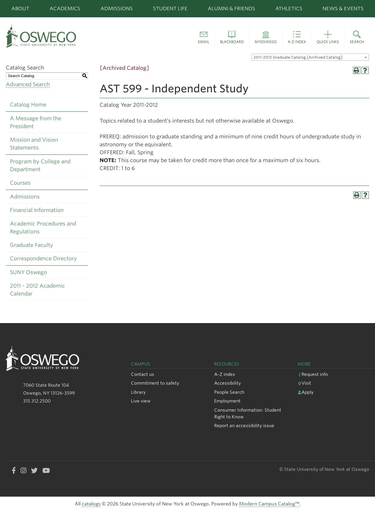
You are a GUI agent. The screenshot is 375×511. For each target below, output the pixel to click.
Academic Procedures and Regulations (43, 227)
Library (138, 392)
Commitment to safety (155, 383)
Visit (304, 383)
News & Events (343, 8)
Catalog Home (28, 104)
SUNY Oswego (28, 272)
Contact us (142, 374)
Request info (313, 374)
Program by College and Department (40, 165)
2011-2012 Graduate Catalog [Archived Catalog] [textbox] (297, 57)
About (20, 8)
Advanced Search (28, 84)
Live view (141, 401)
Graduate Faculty (31, 245)
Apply (305, 392)
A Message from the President (35, 122)
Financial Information (37, 210)
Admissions (116, 8)
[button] (203, 38)
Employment (227, 401)
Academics (65, 8)
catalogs (91, 504)
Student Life (170, 8)
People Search (229, 392)
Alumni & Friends (231, 8)
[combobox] (310, 57)
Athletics (288, 8)
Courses (20, 183)
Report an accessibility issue (244, 425)
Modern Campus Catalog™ (269, 504)
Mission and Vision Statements (34, 144)
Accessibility (227, 383)
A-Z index (224, 374)
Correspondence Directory (43, 258)
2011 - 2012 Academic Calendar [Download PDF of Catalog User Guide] (37, 290)
